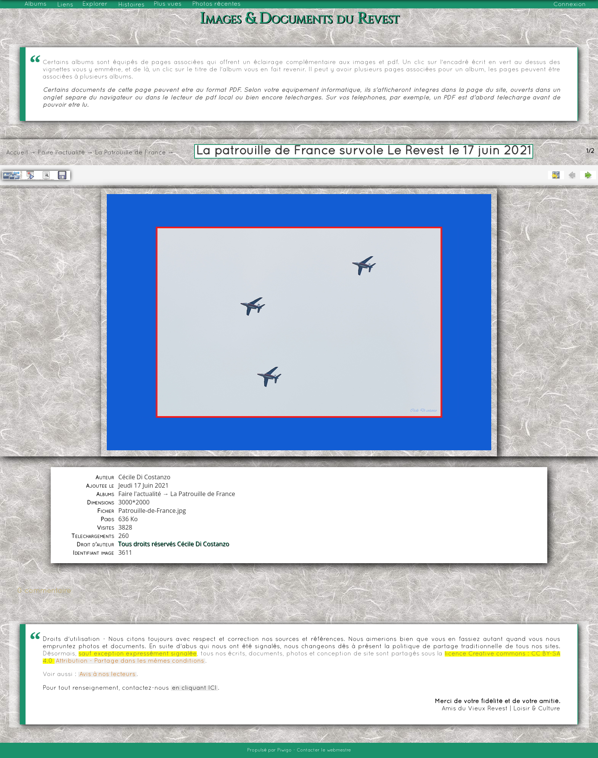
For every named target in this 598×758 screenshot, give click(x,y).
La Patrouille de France (130, 153)
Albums (35, 4)
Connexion (569, 4)
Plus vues (168, 4)
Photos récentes (216, 4)
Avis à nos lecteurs (107, 674)
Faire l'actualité (61, 153)
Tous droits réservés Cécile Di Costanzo (174, 544)
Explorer (95, 4)
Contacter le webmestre (324, 750)
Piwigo (284, 750)
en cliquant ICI (194, 688)
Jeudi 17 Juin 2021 (143, 485)
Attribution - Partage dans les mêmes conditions (130, 661)
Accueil (17, 153)
